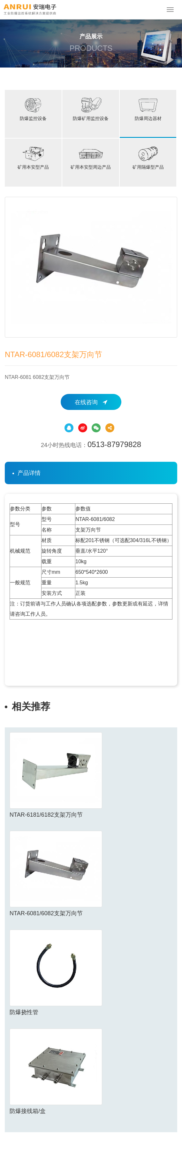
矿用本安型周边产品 (91, 157)
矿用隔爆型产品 (148, 157)
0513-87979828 (114, 444)
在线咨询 (91, 402)
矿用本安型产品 (33, 157)
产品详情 (29, 473)
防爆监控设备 (33, 108)
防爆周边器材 (148, 108)
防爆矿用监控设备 (91, 108)
